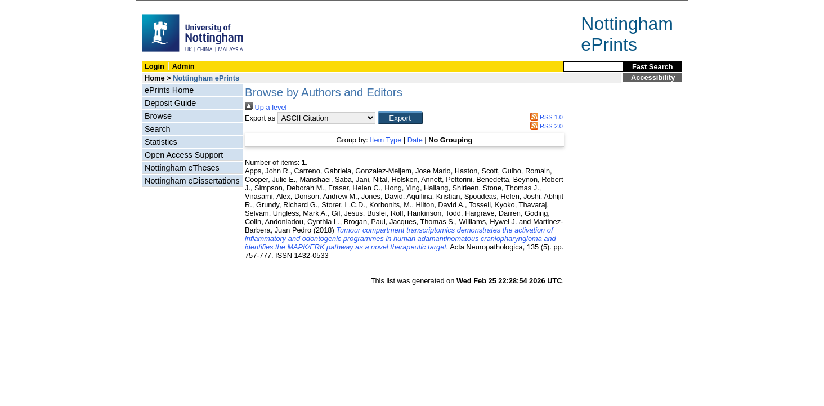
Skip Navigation (160, 6)
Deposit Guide (170, 103)
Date (415, 140)
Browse (158, 116)
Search (158, 128)
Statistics (161, 141)
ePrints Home (169, 90)
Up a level (265, 107)
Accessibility (653, 77)
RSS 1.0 (545, 117)
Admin (183, 66)
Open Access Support (184, 154)
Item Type (385, 140)
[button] (400, 117)
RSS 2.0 (545, 126)
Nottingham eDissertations (192, 180)
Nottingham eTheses (182, 167)
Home (155, 78)
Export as (260, 118)
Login (154, 66)
